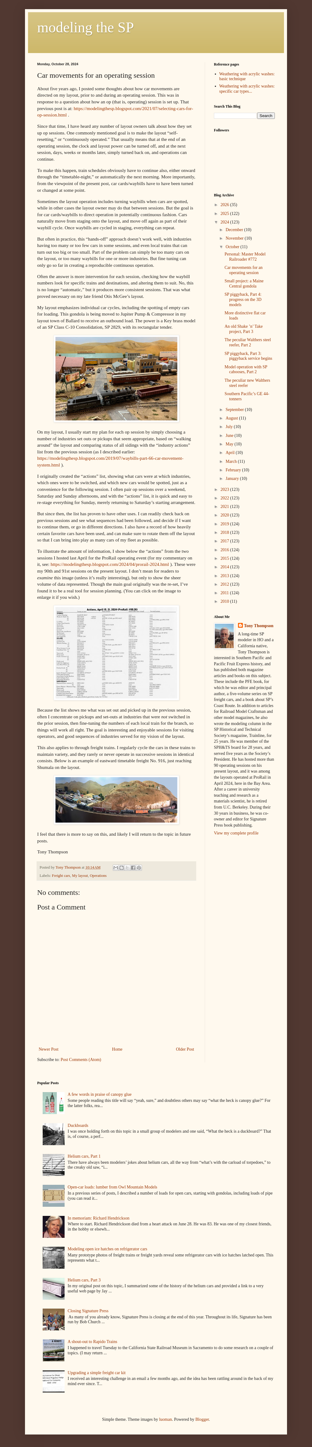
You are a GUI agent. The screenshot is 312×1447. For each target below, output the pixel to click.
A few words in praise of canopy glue (100, 1094)
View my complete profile (236, 833)
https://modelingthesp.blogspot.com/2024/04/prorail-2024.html (110, 564)
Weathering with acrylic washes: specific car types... (247, 89)
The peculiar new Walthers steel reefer (247, 383)
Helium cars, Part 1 (84, 1156)
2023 (225, 489)
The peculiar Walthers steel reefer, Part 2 (248, 342)
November (235, 238)
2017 (225, 541)
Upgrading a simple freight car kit (97, 1372)
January (232, 478)
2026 (225, 204)
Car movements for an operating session (244, 270)
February (233, 470)
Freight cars (61, 876)
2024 (225, 222)
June (229, 435)
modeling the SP (85, 27)
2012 (225, 584)
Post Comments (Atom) (81, 1059)
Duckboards (78, 1125)
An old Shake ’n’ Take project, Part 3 (244, 329)
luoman (165, 1419)
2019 (225, 524)
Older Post (185, 1049)
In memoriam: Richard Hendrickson (98, 1218)
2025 (225, 213)
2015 (225, 558)
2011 (225, 593)
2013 (225, 575)
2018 (225, 532)
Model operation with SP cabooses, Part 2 (246, 369)
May (229, 444)
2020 (225, 515)
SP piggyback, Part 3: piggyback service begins (248, 356)
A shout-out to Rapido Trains (92, 1341)
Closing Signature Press (88, 1311)
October (232, 247)
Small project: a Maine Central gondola (244, 283)
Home (117, 1049)
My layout (80, 876)
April (230, 452)
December (234, 229)
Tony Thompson (259, 625)
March (231, 461)
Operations (98, 876)
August (232, 418)
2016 (225, 550)
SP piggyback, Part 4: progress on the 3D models (243, 299)
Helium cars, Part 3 (84, 1280)
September (235, 409)
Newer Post (48, 1049)
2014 (225, 567)
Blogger (202, 1419)
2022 (225, 498)
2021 (225, 506)
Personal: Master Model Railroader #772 (245, 257)
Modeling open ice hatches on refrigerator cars (107, 1249)
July (229, 426)
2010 (225, 601)
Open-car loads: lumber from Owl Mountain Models (112, 1187)
